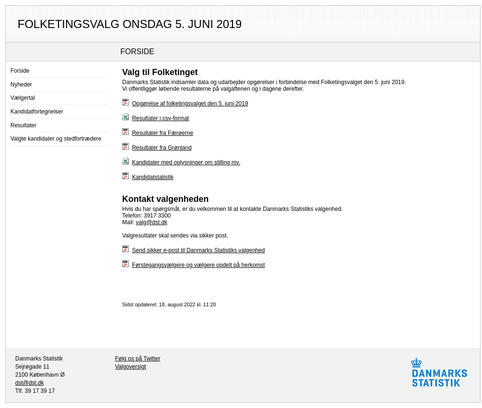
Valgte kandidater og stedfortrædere (55, 138)
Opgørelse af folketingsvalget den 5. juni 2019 (190, 103)
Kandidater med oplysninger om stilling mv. (186, 162)
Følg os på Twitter (137, 358)
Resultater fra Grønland (162, 147)
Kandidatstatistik (153, 177)
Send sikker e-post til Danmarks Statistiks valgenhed (198, 250)
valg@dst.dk (151, 222)
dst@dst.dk (29, 383)
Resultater (23, 125)
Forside (19, 70)
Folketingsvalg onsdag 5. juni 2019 (130, 24)
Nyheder (21, 84)
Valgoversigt (130, 366)
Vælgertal (22, 98)
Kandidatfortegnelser (36, 111)
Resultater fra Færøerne (162, 133)
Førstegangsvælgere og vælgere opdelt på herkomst (198, 265)
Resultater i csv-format (160, 118)
